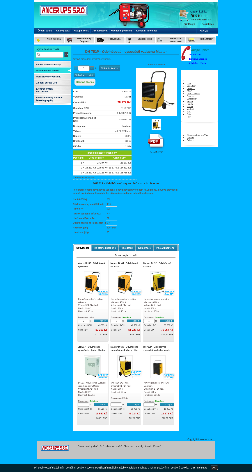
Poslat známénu (165, 247)
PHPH (189, 117)
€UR (205, 31)
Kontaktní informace (146, 30)
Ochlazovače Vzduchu (48, 76)
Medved (190, 109)
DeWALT (191, 88)
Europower (192, 99)
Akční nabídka (54, 39)
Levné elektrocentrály (48, 64)
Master (128, 97)
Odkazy (190, 140)
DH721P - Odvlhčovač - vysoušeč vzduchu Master (91, 349)
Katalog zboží (63, 30)
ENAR (189, 91)
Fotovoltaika (114, 39)
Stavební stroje (145, 39)
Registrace (208, 24)
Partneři (190, 137)
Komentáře (144, 247)
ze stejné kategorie (105, 247)
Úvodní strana (45, 30)
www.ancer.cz (206, 439)
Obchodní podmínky (121, 30)
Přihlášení (189, 24)
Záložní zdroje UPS (47, 82)
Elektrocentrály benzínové (44, 90)
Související (82, 247)
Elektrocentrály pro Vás (197, 135)
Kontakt (148, 446)
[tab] (82, 248)
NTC (189, 112)
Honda (190, 104)
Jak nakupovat (100, 30)
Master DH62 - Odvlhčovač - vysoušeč (92, 265)
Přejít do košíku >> (201, 19)
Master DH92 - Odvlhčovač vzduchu (157, 265)
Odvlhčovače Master (47, 70)
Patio (189, 114)
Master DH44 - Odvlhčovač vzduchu (124, 265)
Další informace (199, 467)
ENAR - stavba (193, 94)
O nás (81, 446)
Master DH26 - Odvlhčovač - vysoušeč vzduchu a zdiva (125, 349)
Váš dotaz (127, 247)
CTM (189, 83)
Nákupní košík (81, 30)
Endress (190, 96)
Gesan (190, 101)
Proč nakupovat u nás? (111, 446)
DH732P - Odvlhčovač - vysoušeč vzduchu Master (157, 349)
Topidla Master (205, 39)
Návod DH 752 (156, 152)
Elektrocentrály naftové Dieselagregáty (49, 99)
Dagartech (191, 86)
